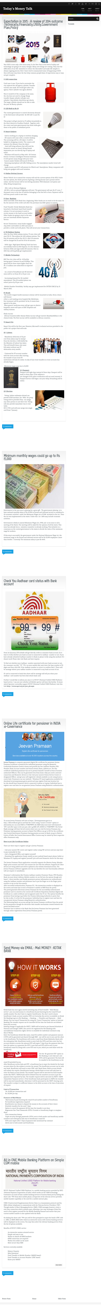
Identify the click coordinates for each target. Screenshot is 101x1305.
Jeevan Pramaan (9, 762)
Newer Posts (6, 1299)
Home (34, 1299)
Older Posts (62, 1299)
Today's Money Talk (17, 9)
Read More (59, 1265)
